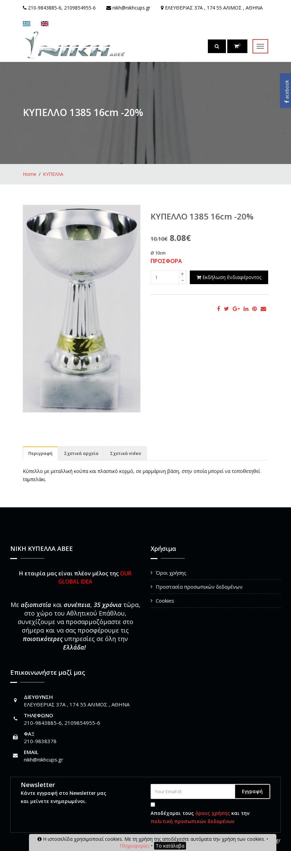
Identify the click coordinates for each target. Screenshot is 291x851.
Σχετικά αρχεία (81, 453)
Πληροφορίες (135, 845)
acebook (287, 91)
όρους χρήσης (212, 813)
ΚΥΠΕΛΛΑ (53, 174)
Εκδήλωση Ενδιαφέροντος (229, 277)
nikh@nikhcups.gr (43, 759)
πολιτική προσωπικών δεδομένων (192, 821)
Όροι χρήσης (171, 572)
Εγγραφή (252, 791)
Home (29, 174)
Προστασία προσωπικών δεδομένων (199, 586)
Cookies (165, 600)
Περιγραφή (40, 453)
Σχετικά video (125, 453)
